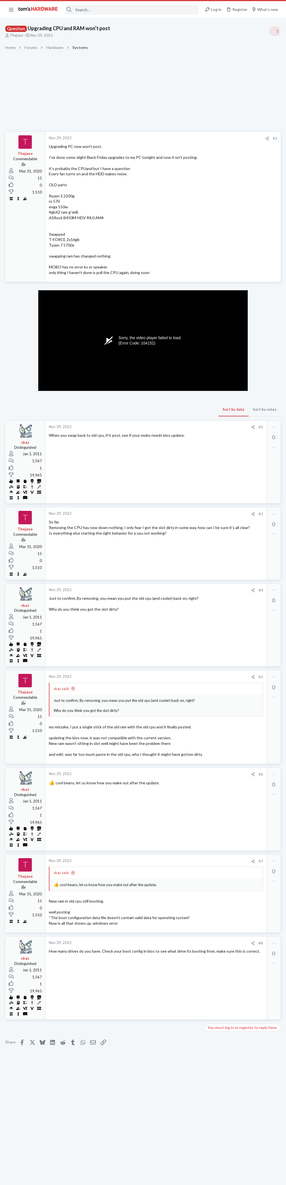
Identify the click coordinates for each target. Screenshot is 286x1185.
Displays (214, 708)
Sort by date (144, 415)
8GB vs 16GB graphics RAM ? (241, 583)
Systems (213, 330)
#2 (171, 432)
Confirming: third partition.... (240, 373)
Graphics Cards (219, 513)
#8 (171, 970)
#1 (185, 138)
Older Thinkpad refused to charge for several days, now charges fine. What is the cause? (243, 611)
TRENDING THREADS (215, 302)
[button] (11, 9)
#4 (171, 595)
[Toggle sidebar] (274, 31)
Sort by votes (175, 415)
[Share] (177, 138)
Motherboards (219, 686)
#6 (171, 796)
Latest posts (210, 571)
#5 (171, 682)
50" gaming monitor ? (233, 698)
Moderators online (217, 777)
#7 (171, 883)
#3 (171, 519)
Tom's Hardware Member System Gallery (242, 314)
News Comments (220, 438)
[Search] (132, 10)
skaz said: (62, 694)
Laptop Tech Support (224, 626)
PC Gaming (216, 362)
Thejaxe (16, 35)
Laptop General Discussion (228, 659)
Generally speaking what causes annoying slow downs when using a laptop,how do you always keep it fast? (243, 643)
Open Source (217, 389)
